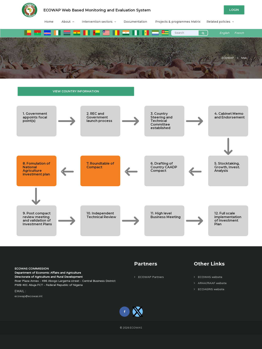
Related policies (220, 21)
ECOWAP (228, 58)
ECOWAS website (208, 277)
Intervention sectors (99, 21)
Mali (244, 58)
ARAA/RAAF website (210, 283)
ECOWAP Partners (149, 277)
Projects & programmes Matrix (177, 21)
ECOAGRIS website (209, 289)
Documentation (135, 21)
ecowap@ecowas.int (29, 296)
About (68, 21)
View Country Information (76, 91)
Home (48, 21)
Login (234, 10)
